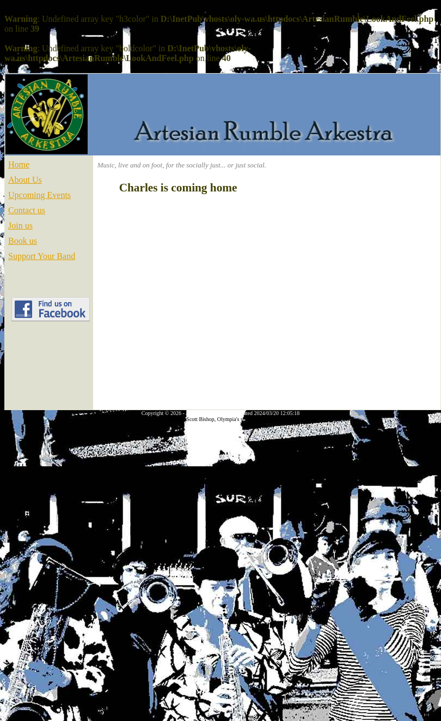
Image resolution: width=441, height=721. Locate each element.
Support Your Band (41, 256)
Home (18, 164)
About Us (25, 179)
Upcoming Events (39, 195)
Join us (20, 225)
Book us (22, 240)
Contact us (26, 210)
